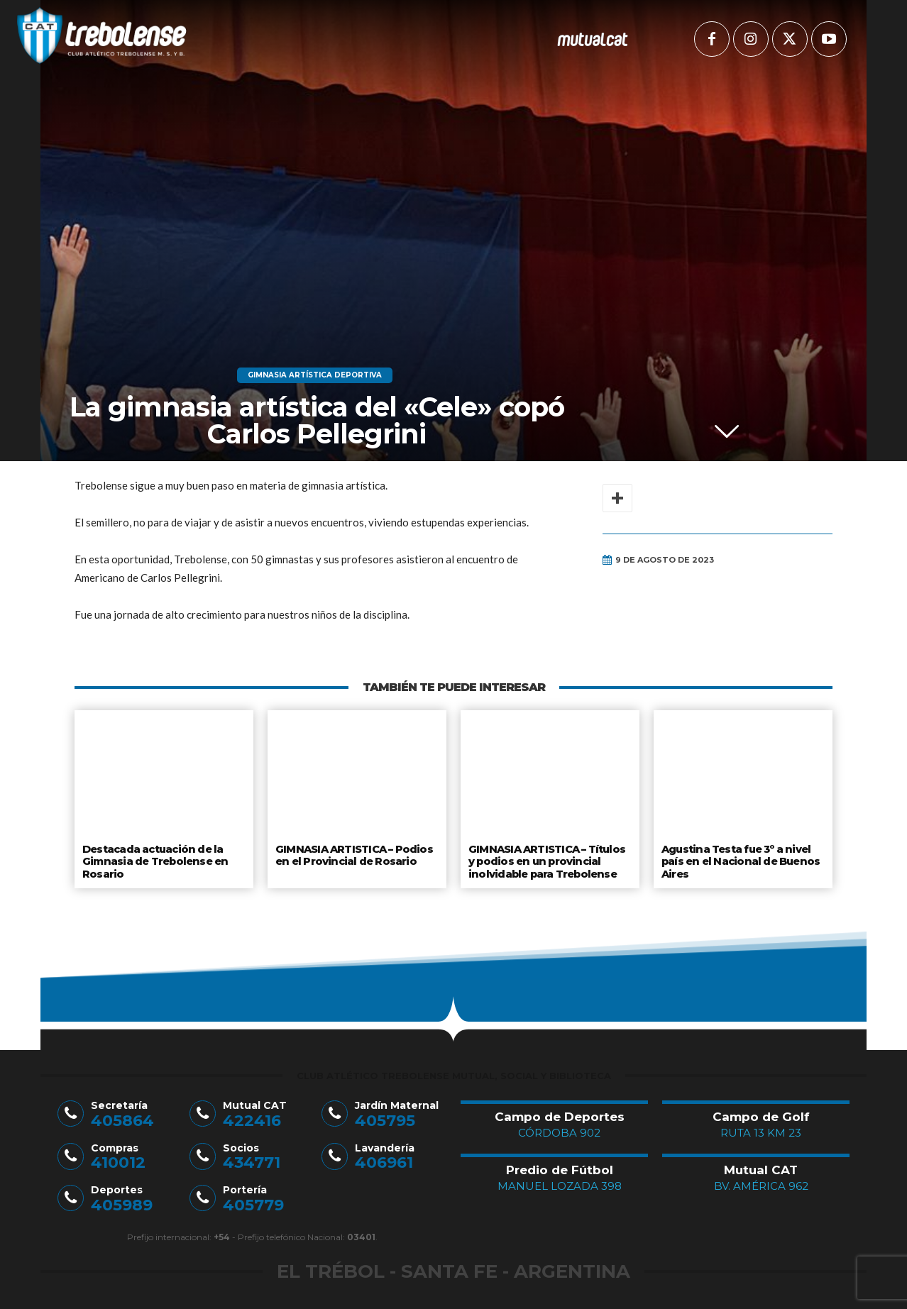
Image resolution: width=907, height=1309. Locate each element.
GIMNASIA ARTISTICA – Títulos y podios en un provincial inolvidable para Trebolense (550, 859)
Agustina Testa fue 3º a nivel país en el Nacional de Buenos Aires (739, 859)
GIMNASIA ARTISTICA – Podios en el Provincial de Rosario (352, 854)
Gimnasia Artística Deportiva (314, 375)
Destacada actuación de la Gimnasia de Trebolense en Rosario (153, 859)
